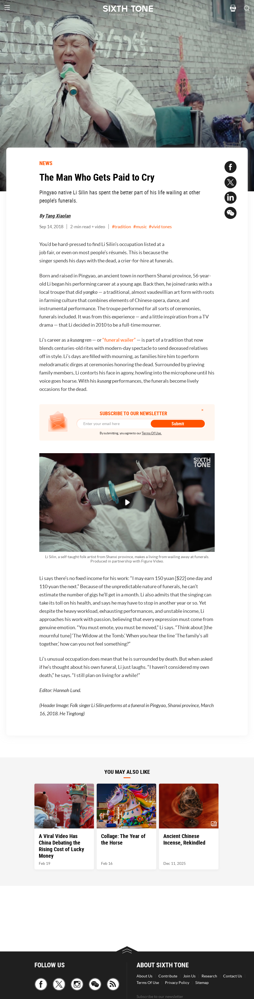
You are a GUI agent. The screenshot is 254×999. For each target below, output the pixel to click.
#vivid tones (160, 226)
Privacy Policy (177, 982)
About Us (144, 976)
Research (209, 976)
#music (140, 226)
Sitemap (202, 982)
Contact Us (232, 976)
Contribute (167, 976)
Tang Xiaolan (57, 215)
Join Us (189, 976)
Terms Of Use (148, 982)
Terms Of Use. (152, 433)
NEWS (45, 163)
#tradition (121, 226)
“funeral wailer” (119, 340)
